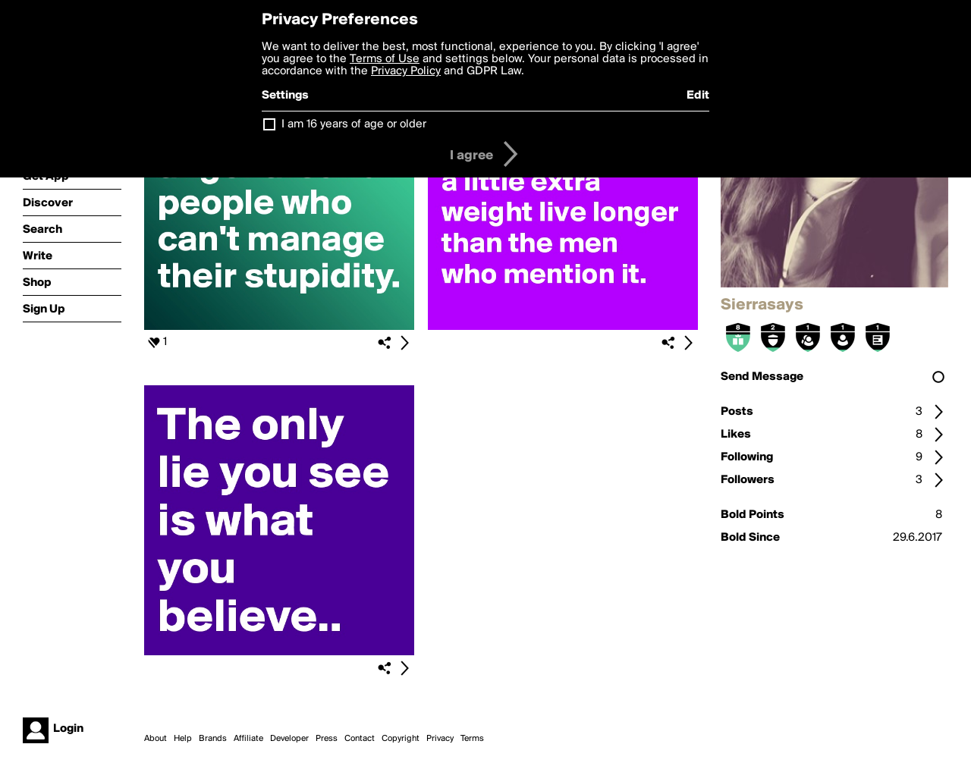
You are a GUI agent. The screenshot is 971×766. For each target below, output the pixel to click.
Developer (289, 738)
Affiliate (248, 738)
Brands (213, 738)
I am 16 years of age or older (353, 124)
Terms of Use (385, 59)
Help (183, 738)
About (155, 738)
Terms (472, 738)
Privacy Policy (406, 71)
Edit (698, 95)
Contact (359, 738)
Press (327, 738)
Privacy (440, 738)
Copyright (401, 738)
